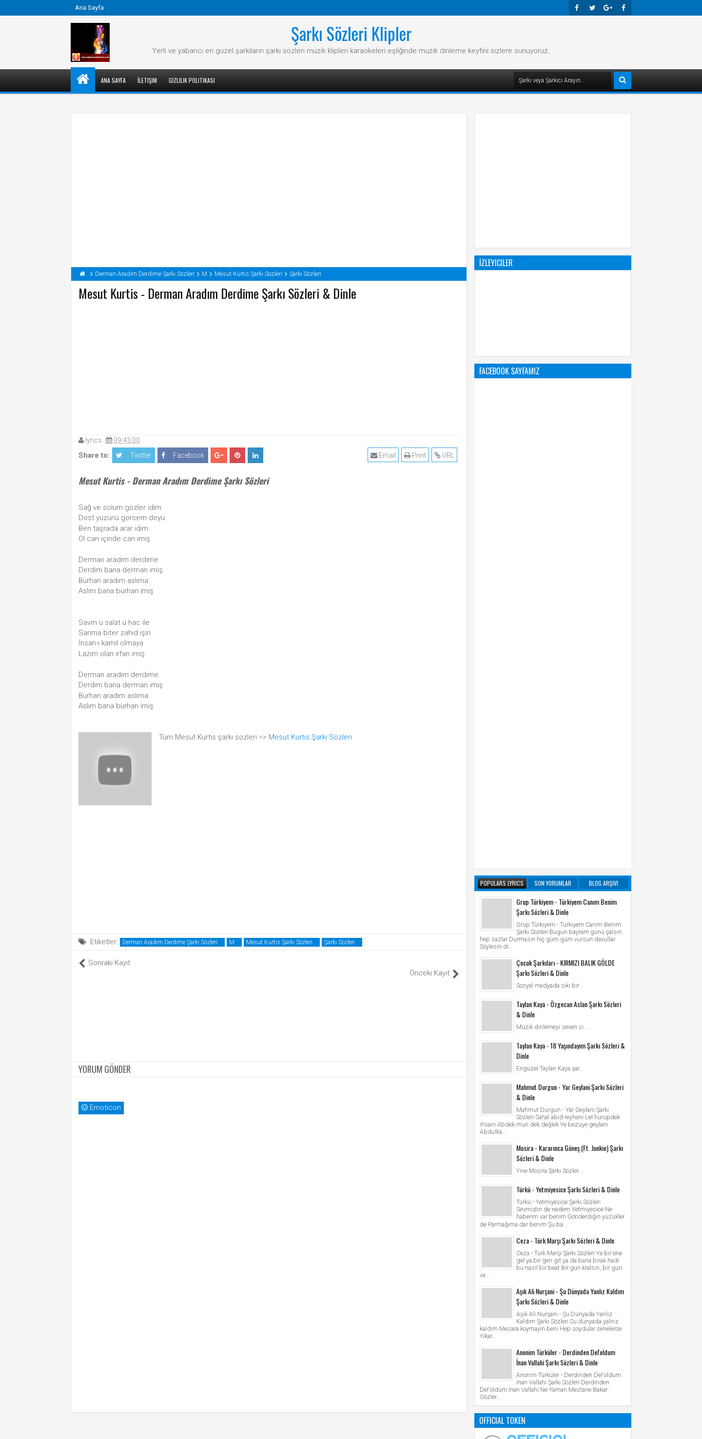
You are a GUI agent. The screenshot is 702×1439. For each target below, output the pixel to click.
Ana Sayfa (89, 7)
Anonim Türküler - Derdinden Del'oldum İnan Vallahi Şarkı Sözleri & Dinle (565, 964)
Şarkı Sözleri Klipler (351, 33)
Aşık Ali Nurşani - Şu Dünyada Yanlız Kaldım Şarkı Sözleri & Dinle (570, 904)
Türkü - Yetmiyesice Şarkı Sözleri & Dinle (568, 797)
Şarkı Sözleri (339, 942)
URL (446, 455)
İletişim (147, 80)
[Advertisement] (269, 366)
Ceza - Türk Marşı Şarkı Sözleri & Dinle (565, 848)
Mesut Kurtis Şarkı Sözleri (310, 737)
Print (417, 455)
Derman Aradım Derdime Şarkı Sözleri (169, 942)
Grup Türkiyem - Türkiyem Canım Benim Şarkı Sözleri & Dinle (566, 514)
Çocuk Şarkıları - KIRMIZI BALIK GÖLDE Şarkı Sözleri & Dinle (565, 575)
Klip (487, 1221)
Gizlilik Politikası (192, 80)
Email (385, 455)
